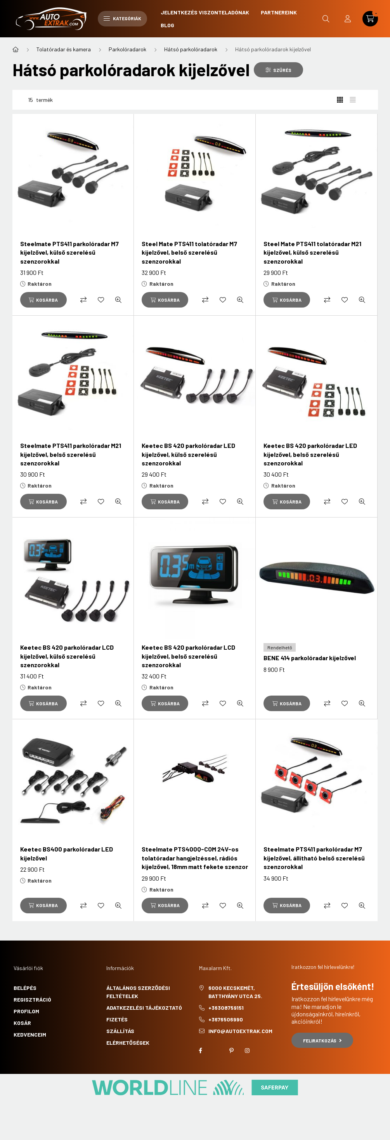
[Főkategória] (15, 49)
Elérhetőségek (127, 1042)
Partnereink (279, 12)
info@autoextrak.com (240, 1031)
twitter (216, 1050)
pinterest (231, 1050)
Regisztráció (32, 999)
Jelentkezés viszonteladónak (205, 12)
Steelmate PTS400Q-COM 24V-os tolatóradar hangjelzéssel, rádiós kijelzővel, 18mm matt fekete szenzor (195, 857)
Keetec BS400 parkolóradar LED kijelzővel (66, 853)
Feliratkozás (322, 1040)
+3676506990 (225, 1019)
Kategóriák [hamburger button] (122, 18)
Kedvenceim (30, 1034)
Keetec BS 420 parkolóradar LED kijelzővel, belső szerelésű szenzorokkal (310, 454)
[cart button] (370, 18)
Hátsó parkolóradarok (190, 49)
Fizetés (117, 1019)
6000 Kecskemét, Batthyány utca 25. (235, 991)
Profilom (26, 1011)
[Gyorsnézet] (118, 300)
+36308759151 (226, 1007)
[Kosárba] (43, 300)
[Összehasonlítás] (83, 300)
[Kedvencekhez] (101, 300)
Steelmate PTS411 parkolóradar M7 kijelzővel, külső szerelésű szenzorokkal (69, 252)
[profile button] (347, 18)
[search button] (326, 18)
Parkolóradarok (127, 49)
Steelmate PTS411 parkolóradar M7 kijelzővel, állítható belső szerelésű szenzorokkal (314, 857)
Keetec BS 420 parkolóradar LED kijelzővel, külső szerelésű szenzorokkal (188, 454)
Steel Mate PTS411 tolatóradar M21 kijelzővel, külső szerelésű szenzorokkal (312, 252)
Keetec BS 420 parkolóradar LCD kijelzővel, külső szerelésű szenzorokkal (67, 655)
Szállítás (120, 1031)
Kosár (22, 1022)
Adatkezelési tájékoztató (144, 1007)
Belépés (25, 987)
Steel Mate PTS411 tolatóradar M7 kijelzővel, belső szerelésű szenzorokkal (189, 252)
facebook (200, 1050)
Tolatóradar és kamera (63, 49)
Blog (167, 25)
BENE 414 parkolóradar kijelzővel (309, 657)
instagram (247, 1050)
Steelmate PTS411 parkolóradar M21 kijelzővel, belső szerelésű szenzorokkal (70, 454)
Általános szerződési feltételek (138, 991)
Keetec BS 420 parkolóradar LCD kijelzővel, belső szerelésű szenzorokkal (188, 655)
